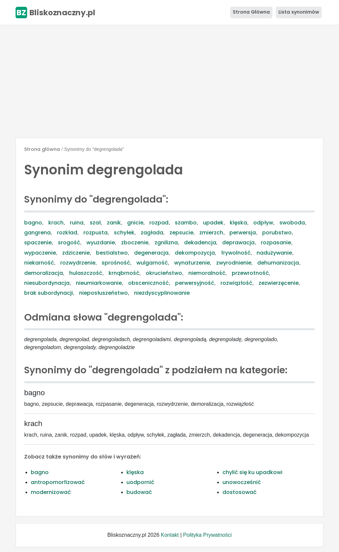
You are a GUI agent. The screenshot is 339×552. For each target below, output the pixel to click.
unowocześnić (241, 482)
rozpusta (95, 232)
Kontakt (170, 535)
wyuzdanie (100, 242)
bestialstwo (112, 253)
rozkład (67, 232)
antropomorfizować (58, 482)
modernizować (51, 492)
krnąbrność (124, 273)
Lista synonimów (298, 12)
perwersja (242, 232)
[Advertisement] (169, 81)
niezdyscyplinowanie (162, 293)
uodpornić (140, 482)
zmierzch (211, 232)
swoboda (292, 222)
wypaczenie (40, 253)
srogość (69, 242)
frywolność (236, 253)
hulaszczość (85, 273)
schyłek (124, 232)
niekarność (39, 263)
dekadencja (200, 242)
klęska (238, 222)
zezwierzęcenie (279, 283)
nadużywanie (274, 253)
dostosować (239, 492)
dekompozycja (195, 253)
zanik (114, 222)
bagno (33, 222)
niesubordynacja (47, 283)
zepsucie (181, 232)
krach (56, 222)
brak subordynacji (48, 293)
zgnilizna (166, 242)
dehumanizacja (278, 263)
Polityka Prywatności (207, 535)
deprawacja (238, 242)
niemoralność (206, 273)
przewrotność (250, 273)
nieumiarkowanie (99, 283)
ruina (76, 222)
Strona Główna (251, 12)
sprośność (116, 263)
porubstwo (277, 232)
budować (139, 492)
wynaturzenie (192, 263)
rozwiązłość (236, 283)
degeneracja (151, 253)
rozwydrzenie (77, 263)
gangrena (37, 232)
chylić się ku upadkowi (252, 472)
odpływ (263, 222)
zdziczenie (76, 253)
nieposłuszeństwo (103, 293)
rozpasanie (276, 242)
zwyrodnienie (233, 263)
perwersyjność (194, 283)
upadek (213, 222)
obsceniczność (148, 283)
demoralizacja (43, 273)
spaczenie (38, 242)
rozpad (159, 222)
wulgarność (152, 263)
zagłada (152, 232)
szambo (186, 222)
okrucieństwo (164, 273)
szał (95, 222)
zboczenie (134, 242)
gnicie (135, 222)
